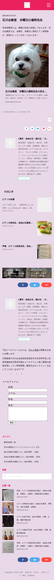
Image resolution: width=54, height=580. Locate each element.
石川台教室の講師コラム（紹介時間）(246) (16, 112)
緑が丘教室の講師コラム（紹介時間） (21, 452)
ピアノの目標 (8, 199)
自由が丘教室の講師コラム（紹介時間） (22, 457)
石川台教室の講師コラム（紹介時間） (21, 462)
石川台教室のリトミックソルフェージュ (21, 447)
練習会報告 (10, 442)
